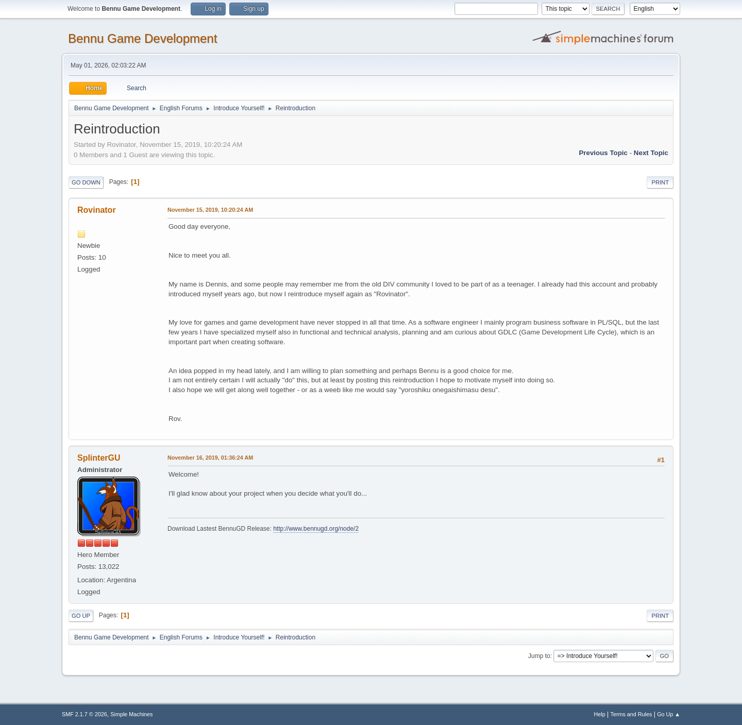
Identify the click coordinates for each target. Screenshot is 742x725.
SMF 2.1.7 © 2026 (84, 714)
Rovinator (96, 210)
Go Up (81, 616)
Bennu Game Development (142, 38)
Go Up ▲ (668, 714)
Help (599, 714)
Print (660, 182)
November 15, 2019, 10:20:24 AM (210, 210)
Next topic (651, 153)
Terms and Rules (631, 714)
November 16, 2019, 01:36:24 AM (210, 457)
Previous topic (603, 153)
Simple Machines (131, 714)
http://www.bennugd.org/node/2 (316, 528)
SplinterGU (98, 457)
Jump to (539, 656)
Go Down (86, 182)
